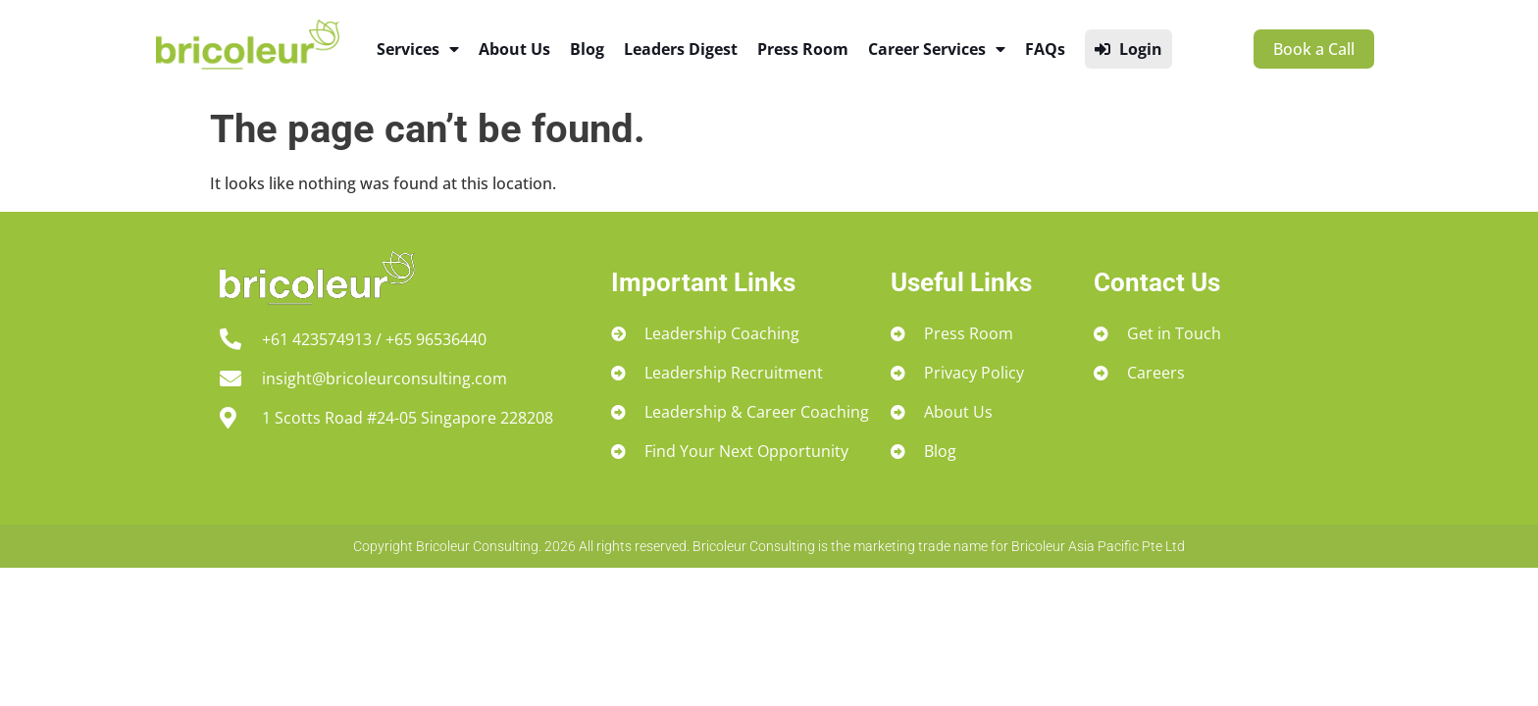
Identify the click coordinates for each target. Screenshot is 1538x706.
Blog (587, 49)
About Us (514, 49)
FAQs (1045, 49)
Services (418, 49)
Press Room (802, 49)
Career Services (936, 49)
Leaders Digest (681, 49)
